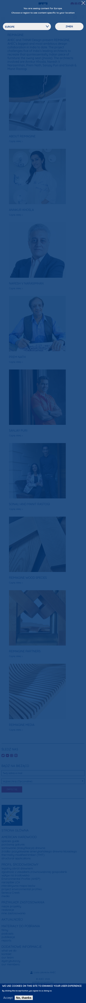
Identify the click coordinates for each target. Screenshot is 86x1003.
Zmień (69, 26)
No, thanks (23, 999)
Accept (8, 998)
